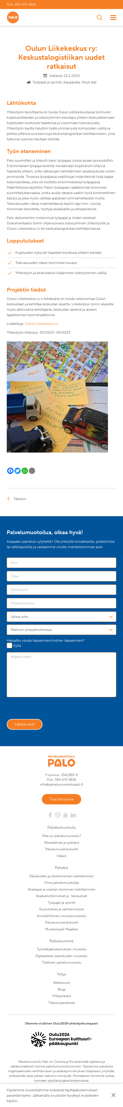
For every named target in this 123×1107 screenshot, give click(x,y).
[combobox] (61, 617)
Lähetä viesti (25, 725)
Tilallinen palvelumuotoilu (61, 964)
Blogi (61, 990)
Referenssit (61, 984)
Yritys (61, 975)
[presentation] (41, 709)
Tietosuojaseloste (61, 1004)
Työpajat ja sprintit (61, 904)
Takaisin (19, 499)
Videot (61, 857)
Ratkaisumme (61, 942)
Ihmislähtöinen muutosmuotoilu (61, 917)
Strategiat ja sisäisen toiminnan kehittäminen (61, 890)
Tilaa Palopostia (61, 800)
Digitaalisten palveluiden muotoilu (61, 957)
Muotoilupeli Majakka (61, 930)
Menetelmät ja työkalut (61, 843)
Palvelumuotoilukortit (61, 850)
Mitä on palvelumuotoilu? (61, 837)
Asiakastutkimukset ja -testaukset (61, 897)
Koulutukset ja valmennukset (61, 910)
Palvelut (61, 868)
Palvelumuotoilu (61, 828)
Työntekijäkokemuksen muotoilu (62, 950)
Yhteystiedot (61, 997)
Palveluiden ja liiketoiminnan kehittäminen (61, 877)
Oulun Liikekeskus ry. (42, 323)
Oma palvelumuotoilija (61, 884)
